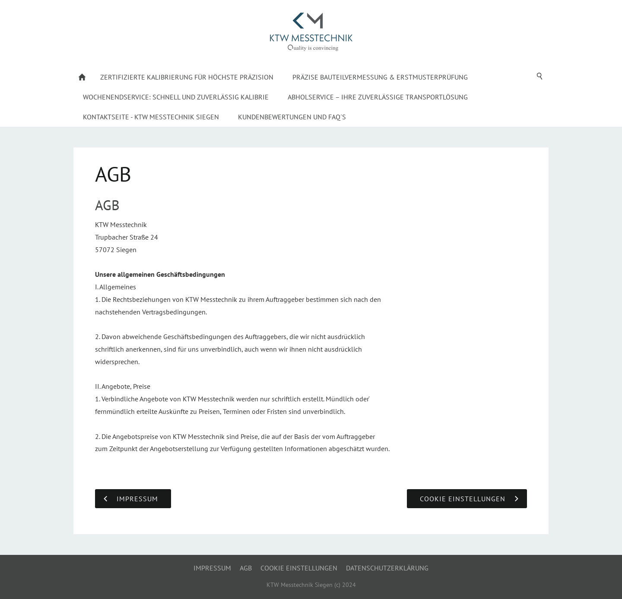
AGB (246, 568)
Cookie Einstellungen (298, 568)
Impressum (212, 568)
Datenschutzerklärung (387, 568)
